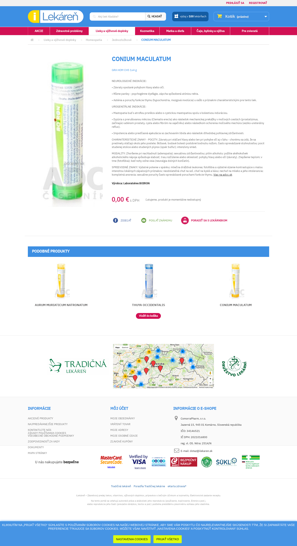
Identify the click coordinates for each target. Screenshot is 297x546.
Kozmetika (147, 31)
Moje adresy (119, 430)
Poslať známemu (156, 220)
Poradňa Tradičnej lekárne (149, 512)
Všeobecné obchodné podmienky (51, 435)
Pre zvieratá (250, 31)
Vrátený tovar (120, 424)
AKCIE (39, 31)
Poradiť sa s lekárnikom (204, 220)
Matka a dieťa (175, 31)
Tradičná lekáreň (121, 512)
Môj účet (119, 408)
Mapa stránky (37, 453)
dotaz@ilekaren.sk (201, 451)
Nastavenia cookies (132, 539)
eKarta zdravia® (177, 512)
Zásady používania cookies (47, 459)
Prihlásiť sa (235, 3)
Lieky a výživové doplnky (112, 31)
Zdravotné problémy (69, 31)
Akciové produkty (40, 418)
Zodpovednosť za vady (44, 441)
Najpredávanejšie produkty (48, 424)
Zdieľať (122, 220)
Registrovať (258, 3)
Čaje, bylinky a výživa (211, 31)
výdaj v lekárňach (190, 17)
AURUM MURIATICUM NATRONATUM (61, 305)
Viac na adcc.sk (222, 174)
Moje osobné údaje (124, 435)
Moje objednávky (122, 418)
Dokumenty (36, 447)
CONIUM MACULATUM (236, 305)
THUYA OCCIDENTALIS (148, 305)
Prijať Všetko (167, 539)
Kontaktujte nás (39, 430)
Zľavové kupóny (121, 441)
